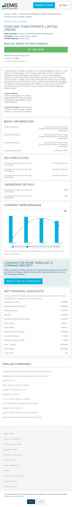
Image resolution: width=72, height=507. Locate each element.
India (14, 14)
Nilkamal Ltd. (8, 381)
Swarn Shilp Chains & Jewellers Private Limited (25, 376)
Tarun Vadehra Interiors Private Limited (22, 417)
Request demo (10, 449)
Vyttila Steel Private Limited (16, 399)
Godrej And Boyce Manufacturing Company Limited (26, 371)
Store (6, 471)
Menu (63, 5)
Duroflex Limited (10, 394)
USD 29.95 (36, 49)
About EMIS (9, 434)
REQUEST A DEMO (44, 5)
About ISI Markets (12, 439)
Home (7, 14)
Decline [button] (40, 502)
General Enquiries (13, 444)
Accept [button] (31, 502)
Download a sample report (14, 61)
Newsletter (9, 460)
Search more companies (15, 22)
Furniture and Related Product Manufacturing (39, 14)
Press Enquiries (11, 465)
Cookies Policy (19, 496)
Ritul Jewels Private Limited (15, 385)
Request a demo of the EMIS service (23, 281)
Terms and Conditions (14, 476)
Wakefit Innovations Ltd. (14, 390)
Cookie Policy (10, 486)
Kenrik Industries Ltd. (12, 408)
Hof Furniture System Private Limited (20, 403)
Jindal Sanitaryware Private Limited (19, 413)
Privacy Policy (11, 481)
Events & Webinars (13, 455)
